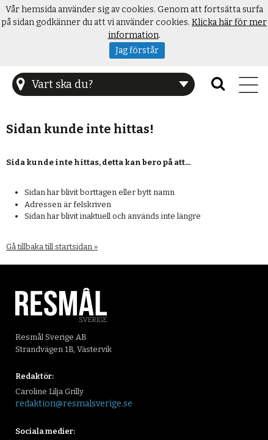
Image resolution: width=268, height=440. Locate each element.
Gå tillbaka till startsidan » (52, 246)
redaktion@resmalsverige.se (73, 403)
